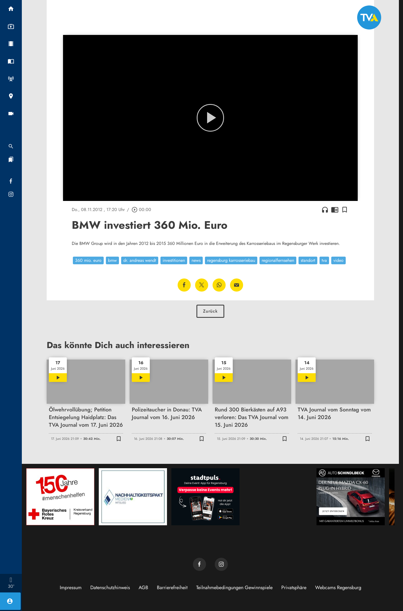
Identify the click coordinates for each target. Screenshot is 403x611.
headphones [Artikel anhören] (325, 209)
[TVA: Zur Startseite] (369, 17)
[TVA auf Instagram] (221, 564)
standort (308, 260)
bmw (112, 260)
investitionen (174, 260)
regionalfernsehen (278, 260)
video (338, 260)
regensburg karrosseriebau (231, 260)
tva (324, 260)
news (196, 260)
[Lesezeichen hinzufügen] (344, 209)
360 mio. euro (88, 260)
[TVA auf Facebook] (199, 564)
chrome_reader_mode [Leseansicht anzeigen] (335, 209)
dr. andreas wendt (139, 260)
